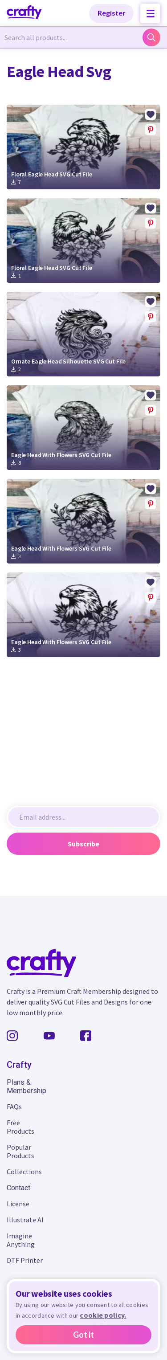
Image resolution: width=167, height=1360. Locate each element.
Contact (18, 1188)
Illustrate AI (25, 1219)
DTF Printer (25, 1260)
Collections (24, 1171)
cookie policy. (103, 1315)
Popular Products (20, 1151)
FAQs (14, 1106)
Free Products (20, 1126)
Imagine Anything (21, 1240)
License (18, 1203)
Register (112, 12)
